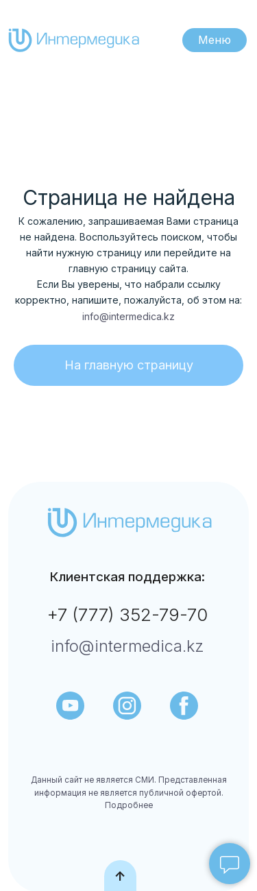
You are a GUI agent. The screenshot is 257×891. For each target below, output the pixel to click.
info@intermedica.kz (128, 316)
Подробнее (129, 805)
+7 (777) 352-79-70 (127, 614)
